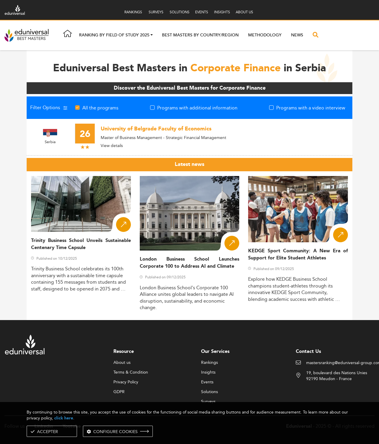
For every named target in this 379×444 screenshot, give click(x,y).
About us (122, 363)
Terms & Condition (130, 372)
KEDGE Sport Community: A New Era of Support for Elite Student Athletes (298, 254)
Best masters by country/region (200, 35)
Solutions (209, 392)
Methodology (265, 35)
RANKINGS (133, 12)
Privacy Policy (125, 382)
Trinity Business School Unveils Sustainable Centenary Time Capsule (81, 244)
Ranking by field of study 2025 (114, 35)
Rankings (209, 363)
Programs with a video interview (310, 107)
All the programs (100, 107)
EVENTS (201, 12)
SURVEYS (156, 12)
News (297, 35)
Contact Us (308, 351)
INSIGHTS (222, 12)
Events (207, 382)
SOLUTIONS (180, 12)
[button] (151, 35)
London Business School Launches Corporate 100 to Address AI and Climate (190, 263)
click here (63, 418)
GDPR (119, 392)
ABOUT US (244, 12)
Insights (208, 372)
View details (112, 145)
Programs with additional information (197, 107)
